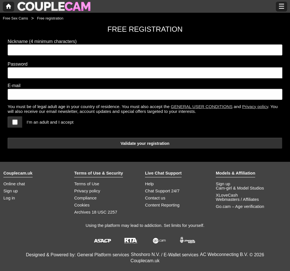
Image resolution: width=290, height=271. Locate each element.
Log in (9, 197)
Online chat (14, 183)
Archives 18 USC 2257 (95, 212)
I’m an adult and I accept (50, 122)
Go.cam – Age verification (240, 206)
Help (149, 183)
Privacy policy (255, 106)
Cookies (81, 205)
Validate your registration (145, 143)
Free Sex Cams (15, 18)
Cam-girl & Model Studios (240, 188)
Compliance (85, 197)
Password (17, 64)
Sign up (10, 190)
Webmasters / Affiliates (237, 199)
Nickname (42, 41)
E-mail (14, 85)
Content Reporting (162, 205)
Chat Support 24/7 (162, 190)
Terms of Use (86, 183)
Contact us (155, 197)
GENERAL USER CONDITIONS (202, 106)
